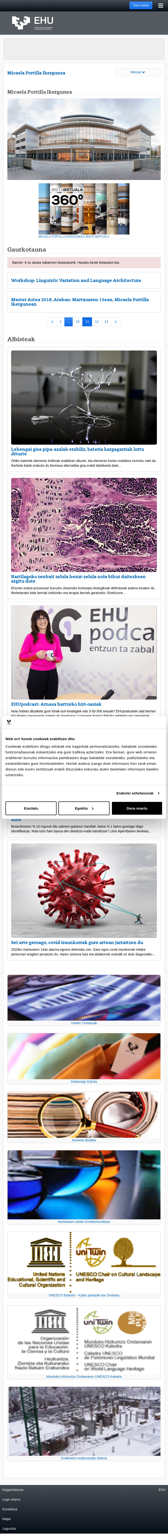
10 (79, 322)
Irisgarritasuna (12, 1490)
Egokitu (84, 808)
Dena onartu (137, 808)
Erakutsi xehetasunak (134, 793)
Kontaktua (9, 1509)
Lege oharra (11, 1499)
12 (98, 322)
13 (108, 322)
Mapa (6, 1519)
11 (88, 322)
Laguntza (9, 1528)
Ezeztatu (31, 808)
